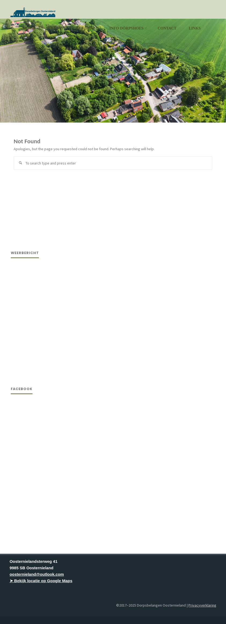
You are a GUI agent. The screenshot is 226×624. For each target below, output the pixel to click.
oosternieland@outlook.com (37, 574)
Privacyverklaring (202, 605)
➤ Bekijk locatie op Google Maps (41, 580)
